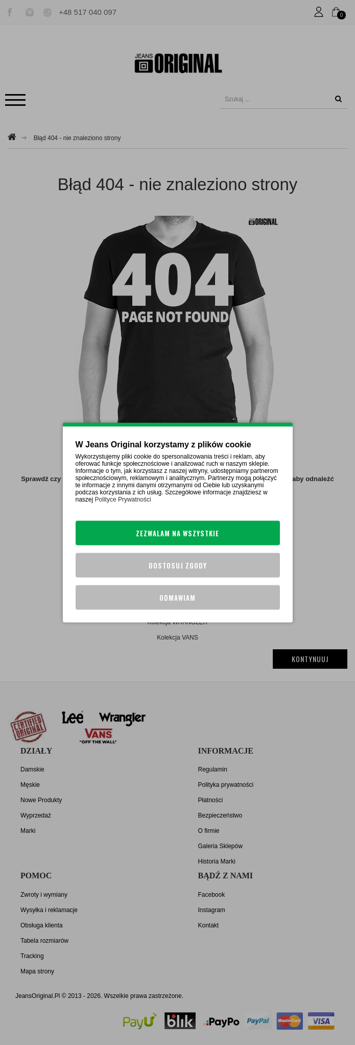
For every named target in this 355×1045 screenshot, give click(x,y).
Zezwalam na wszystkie (177, 533)
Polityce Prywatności (123, 499)
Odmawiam (177, 598)
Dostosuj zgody (178, 565)
